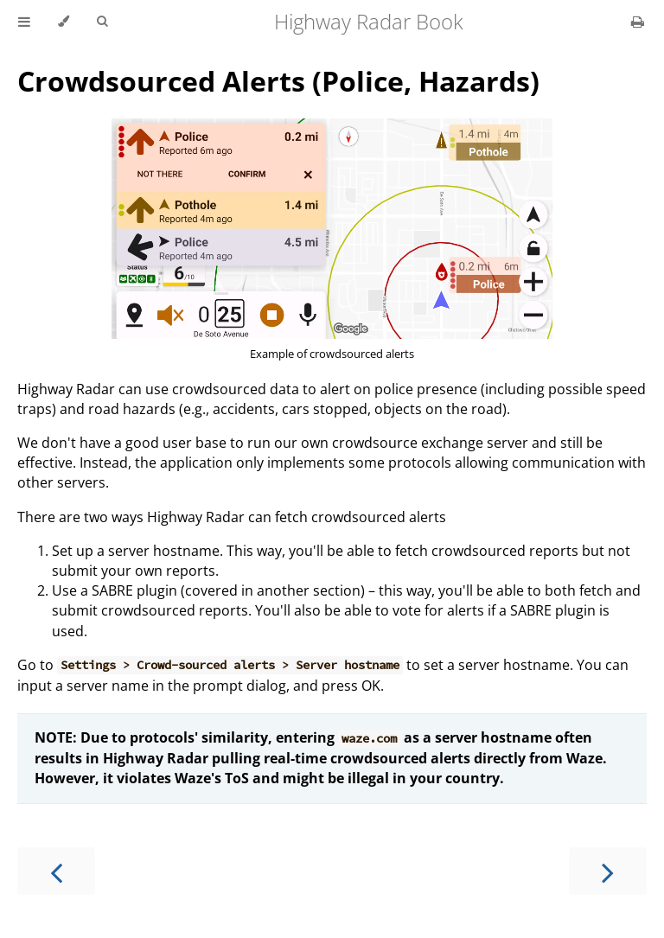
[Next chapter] (608, 871)
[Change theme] (63, 21)
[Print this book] (637, 21)
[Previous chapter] (56, 871)
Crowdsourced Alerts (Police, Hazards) (278, 80)
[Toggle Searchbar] (102, 21)
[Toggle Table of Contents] (24, 21)
